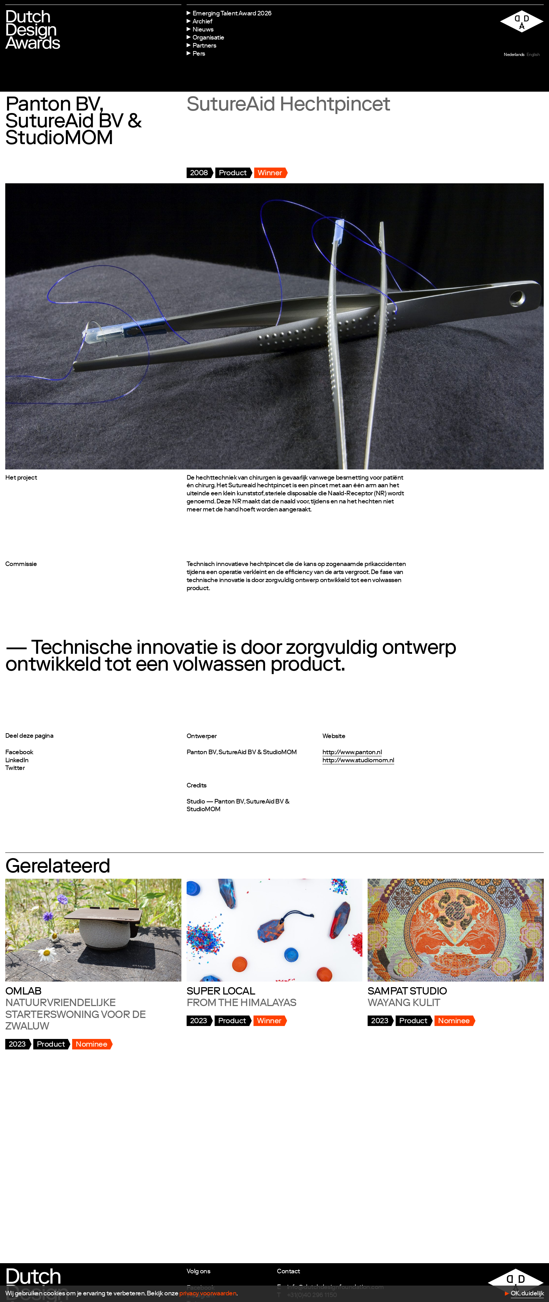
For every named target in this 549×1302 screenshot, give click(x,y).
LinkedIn (17, 761)
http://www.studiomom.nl (358, 761)
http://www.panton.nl (352, 753)
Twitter (15, 768)
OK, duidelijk (527, 1294)
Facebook (19, 753)
